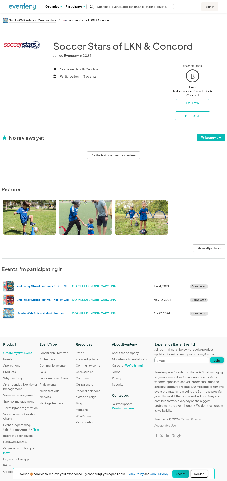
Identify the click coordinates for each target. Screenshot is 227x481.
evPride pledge (86, 397)
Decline (199, 474)
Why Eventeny (13, 378)
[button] (53, 6)
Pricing (7, 465)
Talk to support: (129, 406)
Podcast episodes (88, 391)
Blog (79, 403)
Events (7, 359)
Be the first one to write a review (113, 155)
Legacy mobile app (16, 459)
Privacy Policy (134, 474)
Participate (75, 6)
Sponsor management (18, 401)
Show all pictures (209, 248)
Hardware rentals (15, 442)
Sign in (210, 6)
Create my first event (17, 353)
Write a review (211, 137)
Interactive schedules (18, 435)
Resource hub (85, 422)
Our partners (84, 384)
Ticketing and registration (20, 408)
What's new (84, 416)
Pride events (48, 384)
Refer (80, 353)
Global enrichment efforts (129, 359)
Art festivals (47, 359)
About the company (125, 353)
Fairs (43, 372)
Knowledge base (87, 359)
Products (9, 372)
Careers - (127, 365)
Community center (89, 365)
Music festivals (49, 391)
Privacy (117, 378)
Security (117, 384)
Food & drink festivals (54, 353)
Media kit (82, 409)
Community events (53, 365)
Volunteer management (19, 395)
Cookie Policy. (159, 474)
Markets (45, 397)
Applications (11, 365)
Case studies (84, 372)
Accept (181, 474)
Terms (116, 372)
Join (217, 360)
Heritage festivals (51, 403)
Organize (53, 6)
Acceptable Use (165, 425)
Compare (82, 378)
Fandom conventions (54, 378)
